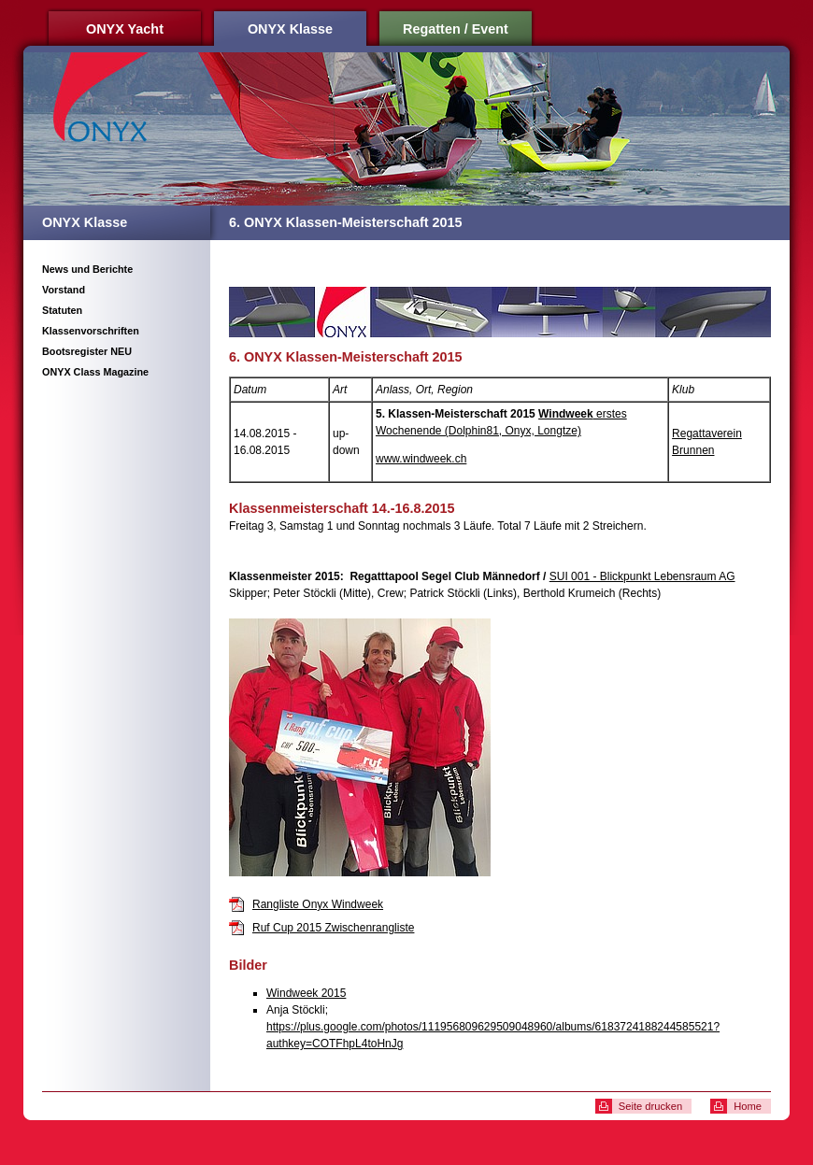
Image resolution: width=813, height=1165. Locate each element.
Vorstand (63, 289)
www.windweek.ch (421, 458)
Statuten (62, 310)
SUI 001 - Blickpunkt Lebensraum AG (642, 576)
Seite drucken (650, 1106)
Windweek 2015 (306, 993)
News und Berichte (87, 269)
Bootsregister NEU (87, 351)
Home (748, 1106)
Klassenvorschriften (90, 330)
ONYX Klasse (290, 28)
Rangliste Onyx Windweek (317, 904)
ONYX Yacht (125, 28)
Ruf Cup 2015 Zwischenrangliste (333, 927)
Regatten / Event (455, 28)
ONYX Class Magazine (95, 371)
